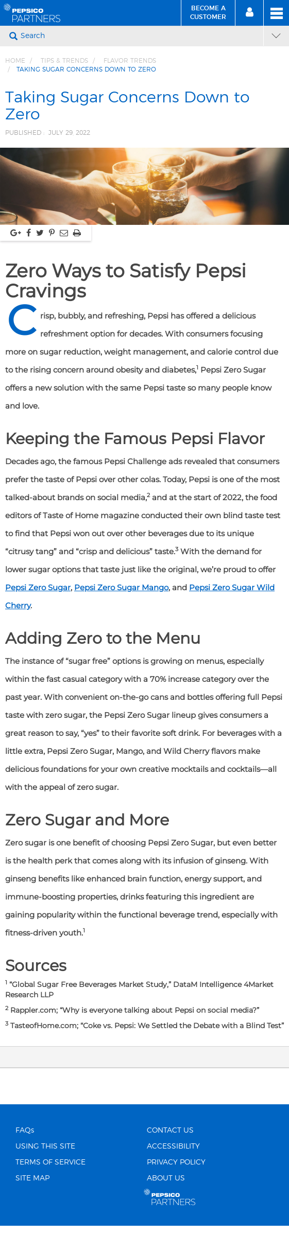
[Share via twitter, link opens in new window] (40, 232)
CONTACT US (170, 1130)
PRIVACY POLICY (176, 1162)
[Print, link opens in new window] (77, 232)
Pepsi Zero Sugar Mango (121, 587)
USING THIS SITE (45, 1146)
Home (15, 61)
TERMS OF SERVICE (50, 1162)
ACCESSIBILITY (173, 1146)
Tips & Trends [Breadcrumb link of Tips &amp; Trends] (64, 61)
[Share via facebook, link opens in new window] (28, 232)
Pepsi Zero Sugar (38, 587)
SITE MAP (32, 1178)
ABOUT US (166, 1178)
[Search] (141, 36)
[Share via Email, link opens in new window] (64, 232)
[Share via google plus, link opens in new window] (15, 232)
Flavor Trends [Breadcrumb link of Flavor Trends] (130, 61)
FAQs (24, 1130)
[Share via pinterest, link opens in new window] (52, 232)
